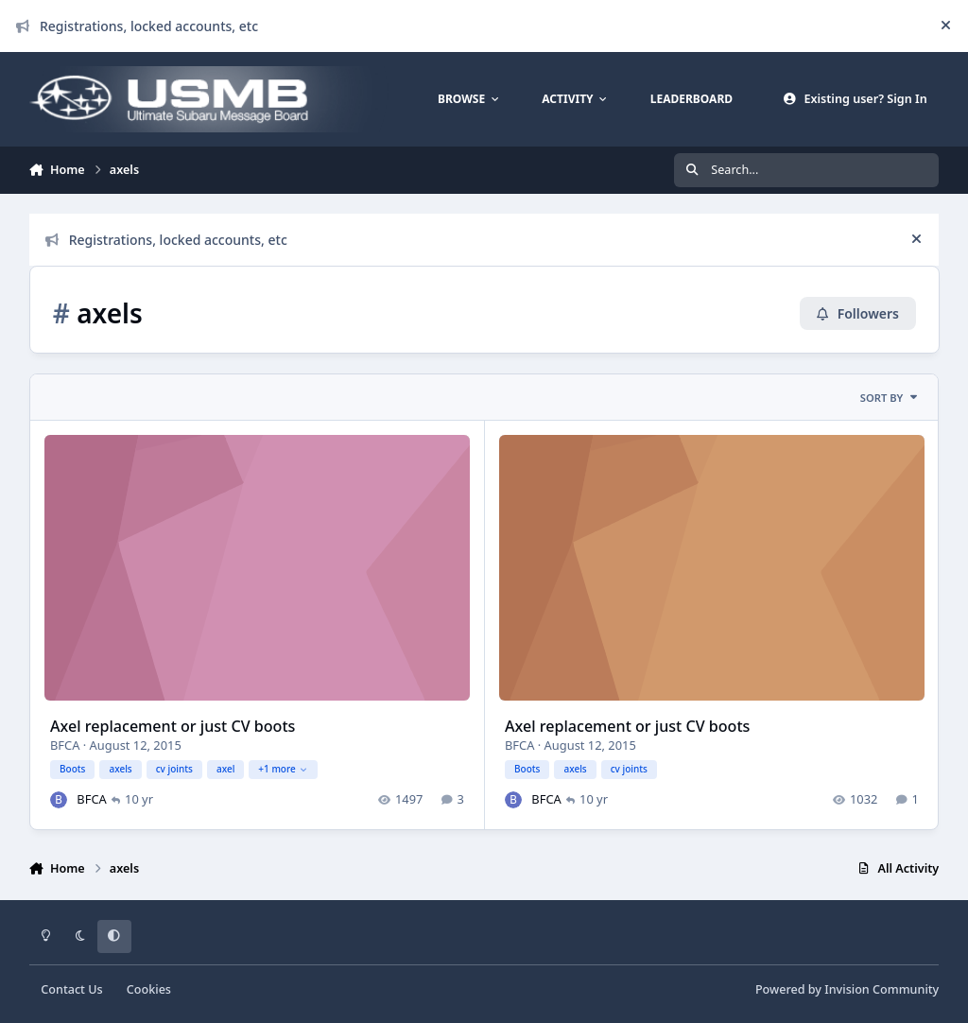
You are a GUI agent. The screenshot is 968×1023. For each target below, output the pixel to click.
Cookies (149, 989)
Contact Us (71, 989)
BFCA (64, 745)
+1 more (282, 769)
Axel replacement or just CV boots (172, 726)
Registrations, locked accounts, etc (137, 26)
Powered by (847, 989)
